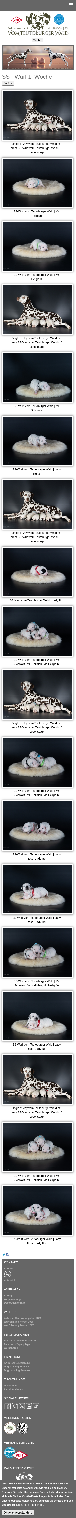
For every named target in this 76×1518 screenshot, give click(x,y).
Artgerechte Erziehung (17, 1363)
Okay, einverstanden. (18, 1512)
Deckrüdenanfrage (14, 1302)
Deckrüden (10, 1385)
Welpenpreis (11, 1348)
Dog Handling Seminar (17, 1370)
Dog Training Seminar (16, 1366)
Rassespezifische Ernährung (20, 1340)
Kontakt (8, 1268)
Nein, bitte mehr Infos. (30, 1504)
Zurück (8, 83)
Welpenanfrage (12, 1299)
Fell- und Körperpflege (17, 1344)
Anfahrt (9, 1280)
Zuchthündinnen (13, 1389)
